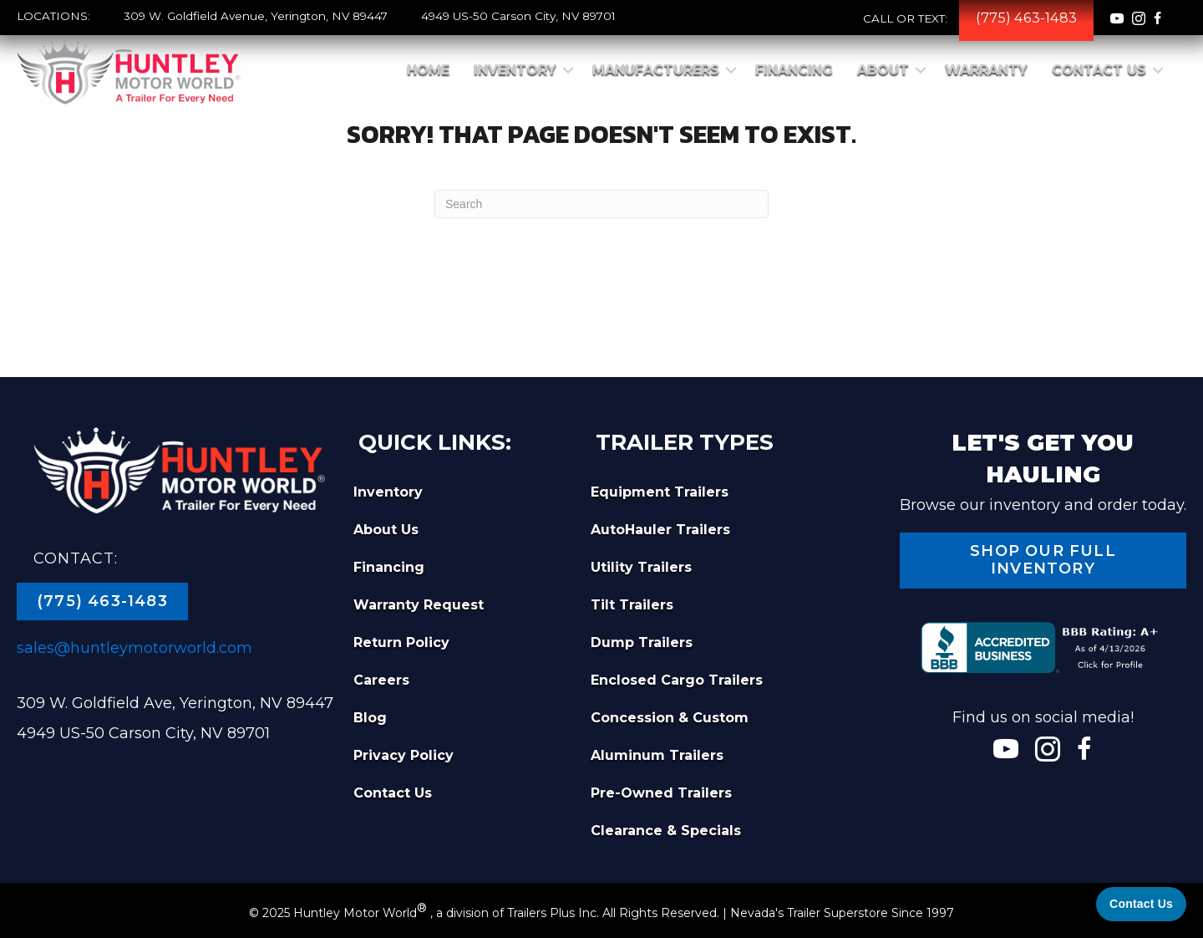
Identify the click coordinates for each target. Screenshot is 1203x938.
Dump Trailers (642, 642)
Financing (794, 70)
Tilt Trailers (632, 605)
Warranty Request (418, 605)
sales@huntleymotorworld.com (134, 648)
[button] (568, 70)
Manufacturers (655, 70)
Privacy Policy (403, 755)
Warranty (986, 70)
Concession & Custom (670, 718)
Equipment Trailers (659, 492)
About (883, 70)
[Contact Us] (1141, 904)
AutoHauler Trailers (660, 530)
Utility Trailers (641, 567)
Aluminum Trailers (657, 755)
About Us (386, 530)
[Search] (601, 204)
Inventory (515, 70)
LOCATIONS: (53, 16)
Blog (370, 718)
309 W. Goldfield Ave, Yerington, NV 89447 (175, 703)
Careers (381, 680)
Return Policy (401, 642)
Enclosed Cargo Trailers (677, 680)
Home (428, 70)
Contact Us (1099, 70)
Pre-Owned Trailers (661, 793)
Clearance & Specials (666, 831)
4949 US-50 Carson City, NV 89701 (518, 16)
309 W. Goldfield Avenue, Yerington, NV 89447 (256, 16)
